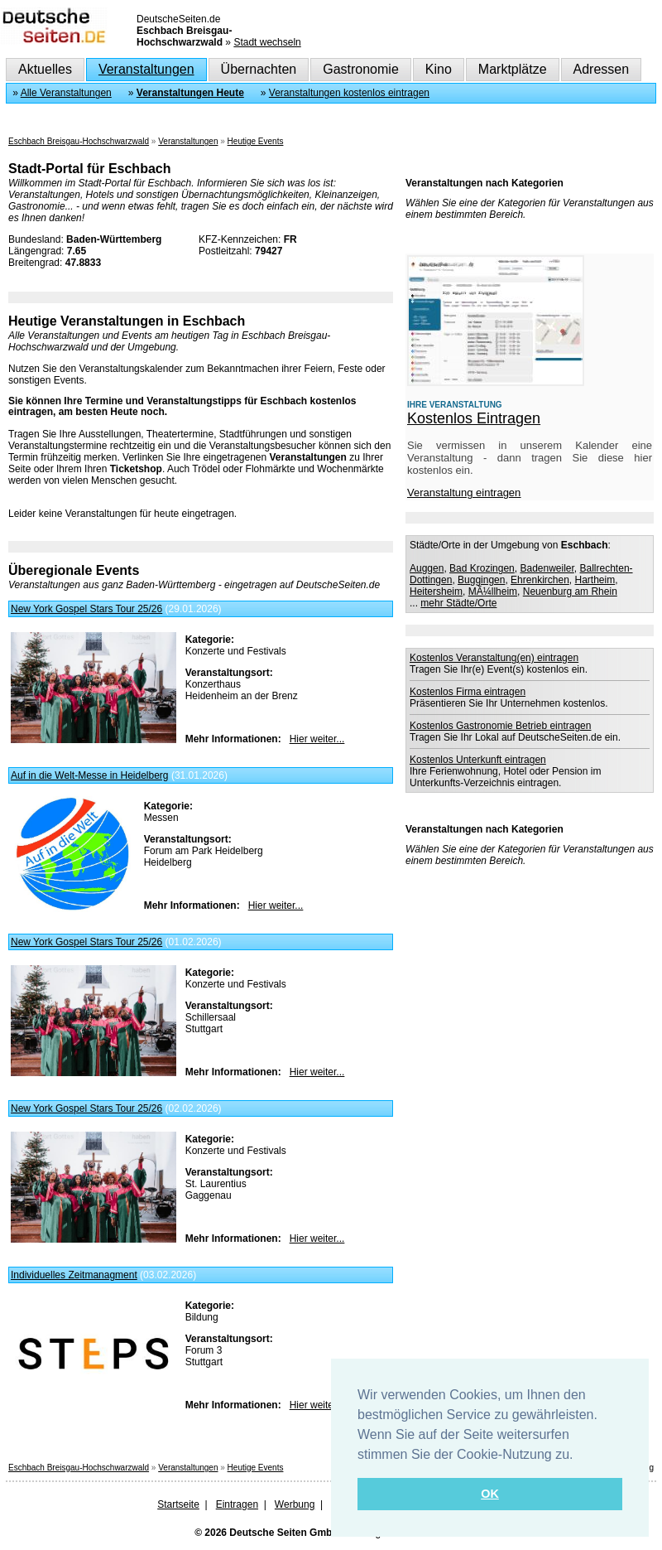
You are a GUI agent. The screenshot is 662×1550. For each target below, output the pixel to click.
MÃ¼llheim (492, 591)
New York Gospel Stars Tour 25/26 (86, 609)
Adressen (601, 69)
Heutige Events (256, 141)
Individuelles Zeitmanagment (74, 1275)
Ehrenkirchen (540, 580)
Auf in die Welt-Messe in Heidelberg (90, 775)
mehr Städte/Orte (458, 603)
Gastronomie (361, 69)
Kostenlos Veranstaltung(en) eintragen (494, 658)
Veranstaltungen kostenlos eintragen (349, 93)
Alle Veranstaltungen (66, 93)
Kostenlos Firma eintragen (467, 692)
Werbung (294, 1504)
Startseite (178, 1504)
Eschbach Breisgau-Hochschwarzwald (78, 141)
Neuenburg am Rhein (570, 591)
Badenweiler (546, 568)
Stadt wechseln (266, 42)
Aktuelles (45, 69)
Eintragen (237, 1504)
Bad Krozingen (482, 568)
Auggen (427, 568)
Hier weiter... (317, 739)
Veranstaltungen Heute (190, 93)
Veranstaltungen (146, 69)
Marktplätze (512, 69)
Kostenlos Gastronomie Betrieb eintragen (500, 726)
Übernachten (259, 69)
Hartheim (595, 580)
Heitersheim (436, 591)
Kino (438, 69)
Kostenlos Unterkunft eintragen (478, 759)
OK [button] (490, 1493)
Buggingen (481, 580)
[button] (579, 1455)
